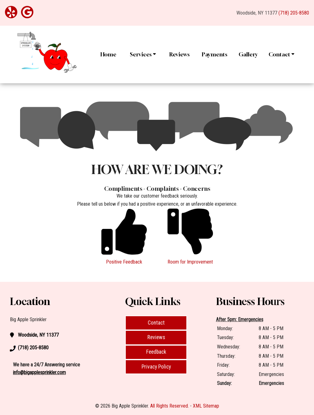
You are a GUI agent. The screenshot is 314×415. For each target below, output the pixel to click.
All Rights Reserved (169, 406)
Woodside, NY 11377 (256, 13)
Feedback (156, 352)
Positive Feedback (124, 262)
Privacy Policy (156, 367)
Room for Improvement (190, 262)
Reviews (179, 54)
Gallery (248, 54)
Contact (281, 54)
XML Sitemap (206, 406)
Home (108, 54)
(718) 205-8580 (293, 13)
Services (143, 54)
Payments (214, 54)
